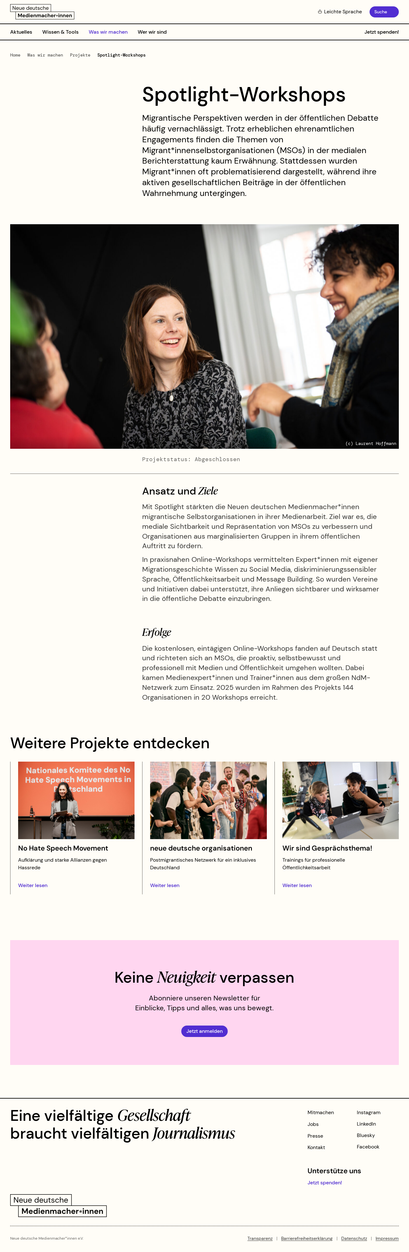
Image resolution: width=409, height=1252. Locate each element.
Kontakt (316, 1147)
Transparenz (260, 1238)
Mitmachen (321, 1112)
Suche (380, 12)
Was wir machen (108, 32)
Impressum (387, 1238)
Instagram (368, 1112)
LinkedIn (366, 1124)
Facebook (368, 1146)
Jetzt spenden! (381, 32)
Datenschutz (354, 1238)
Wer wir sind (152, 32)
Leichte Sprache (340, 11)
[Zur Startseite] (42, 11)
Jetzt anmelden (204, 1031)
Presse (315, 1136)
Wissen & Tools (60, 32)
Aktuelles (21, 32)
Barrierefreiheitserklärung (307, 1238)
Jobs (313, 1124)
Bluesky (366, 1135)
